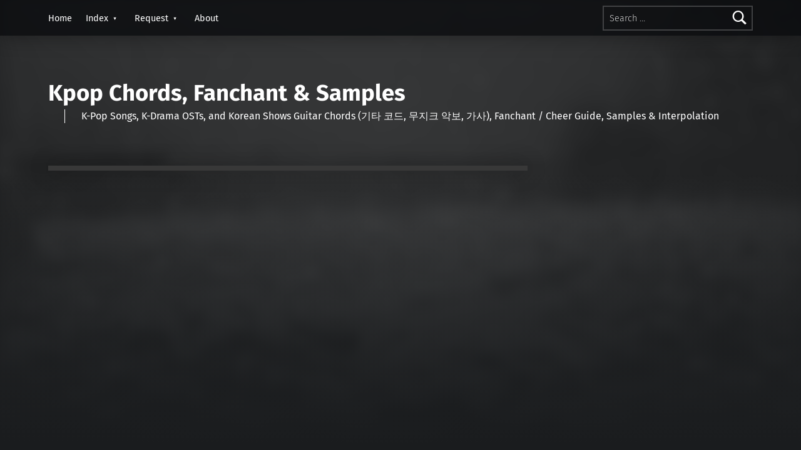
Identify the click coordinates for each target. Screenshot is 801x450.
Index (97, 18)
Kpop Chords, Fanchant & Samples (227, 93)
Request (151, 18)
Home (60, 18)
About (206, 18)
